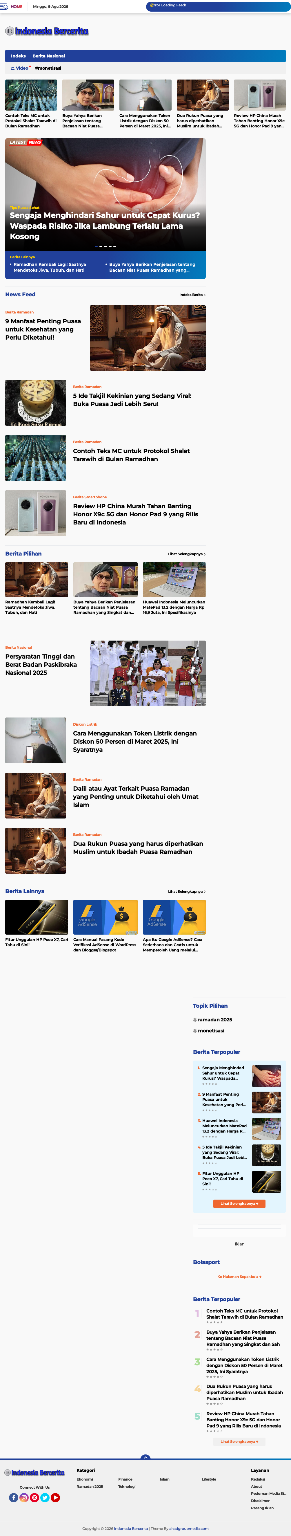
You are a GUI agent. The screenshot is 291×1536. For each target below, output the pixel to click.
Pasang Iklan (262, 1508)
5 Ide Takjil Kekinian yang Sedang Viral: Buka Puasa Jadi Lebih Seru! (132, 400)
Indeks (18, 56)
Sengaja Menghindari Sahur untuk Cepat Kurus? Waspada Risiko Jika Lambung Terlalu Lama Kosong (105, 226)
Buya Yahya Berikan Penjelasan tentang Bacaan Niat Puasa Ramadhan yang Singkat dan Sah (86, 121)
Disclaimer (260, 1501)
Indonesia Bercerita (131, 1528)
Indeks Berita (192, 295)
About (256, 1486)
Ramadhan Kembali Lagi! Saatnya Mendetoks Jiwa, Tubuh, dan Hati (50, 267)
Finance (125, 1479)
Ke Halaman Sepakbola (239, 1276)
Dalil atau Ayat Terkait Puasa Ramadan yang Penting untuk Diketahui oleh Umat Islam (135, 796)
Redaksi (258, 1479)
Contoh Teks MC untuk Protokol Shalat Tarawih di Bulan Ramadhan (31, 120)
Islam (165, 1479)
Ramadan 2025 (215, 1020)
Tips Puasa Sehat (24, 207)
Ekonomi (85, 1479)
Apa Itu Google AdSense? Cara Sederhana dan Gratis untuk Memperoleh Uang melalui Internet (172, 945)
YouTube (59, 1500)
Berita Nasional (48, 56)
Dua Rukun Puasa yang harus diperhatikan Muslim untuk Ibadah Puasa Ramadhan (200, 121)
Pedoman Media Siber (270, 1493)
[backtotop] (145, 1459)
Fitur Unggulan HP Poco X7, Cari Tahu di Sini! (36, 942)
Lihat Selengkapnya (187, 554)
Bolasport (206, 1262)
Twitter (47, 1500)
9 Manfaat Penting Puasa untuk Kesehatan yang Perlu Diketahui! (223, 1100)
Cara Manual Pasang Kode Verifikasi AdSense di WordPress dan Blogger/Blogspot (104, 944)
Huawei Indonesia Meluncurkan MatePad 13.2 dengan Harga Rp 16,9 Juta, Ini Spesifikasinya (174, 607)
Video (22, 68)
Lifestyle (209, 1479)
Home (16, 6)
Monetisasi (49, 68)
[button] (96, 246)
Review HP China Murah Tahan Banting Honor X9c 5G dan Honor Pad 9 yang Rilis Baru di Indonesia (259, 121)
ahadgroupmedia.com (189, 1528)
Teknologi (126, 1486)
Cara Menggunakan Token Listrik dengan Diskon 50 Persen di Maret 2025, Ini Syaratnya (144, 121)
